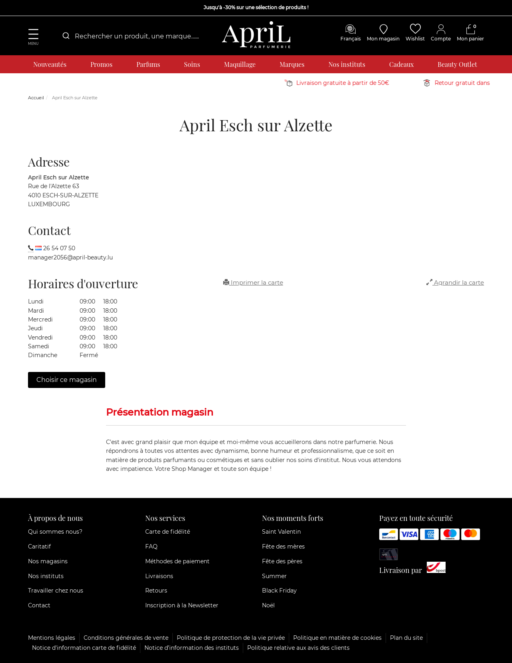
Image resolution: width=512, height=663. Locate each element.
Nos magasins (48, 561)
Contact (39, 605)
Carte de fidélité (167, 531)
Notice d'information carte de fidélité (84, 647)
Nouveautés (49, 64)
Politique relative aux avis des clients (298, 647)
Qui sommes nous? (55, 531)
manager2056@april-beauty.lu (70, 257)
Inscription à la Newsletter (181, 605)
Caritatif (39, 546)
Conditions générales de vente (126, 637)
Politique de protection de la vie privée (231, 637)
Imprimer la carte (253, 282)
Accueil (36, 97)
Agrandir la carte (455, 282)
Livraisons (159, 576)
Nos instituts (346, 64)
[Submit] (65, 36)
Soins (192, 64)
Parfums (148, 64)
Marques (292, 64)
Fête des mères (283, 546)
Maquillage (240, 64)
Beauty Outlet (457, 64)
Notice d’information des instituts (191, 647)
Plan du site (406, 637)
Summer (274, 576)
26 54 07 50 (59, 248)
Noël (268, 605)
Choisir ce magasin (66, 380)
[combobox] (136, 36)
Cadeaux (401, 64)
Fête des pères (282, 561)
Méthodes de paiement (177, 561)
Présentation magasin (159, 412)
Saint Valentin (281, 531)
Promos (101, 64)
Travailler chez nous (55, 590)
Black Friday (279, 590)
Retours (156, 590)
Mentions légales (51, 637)
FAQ (151, 546)
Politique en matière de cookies (337, 637)
